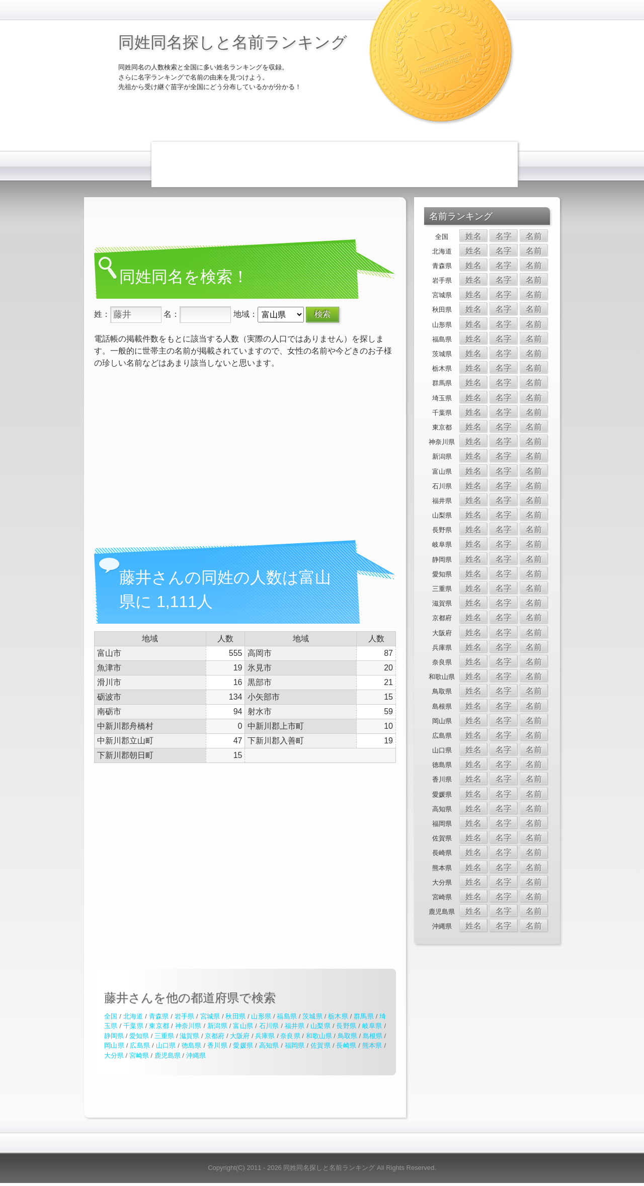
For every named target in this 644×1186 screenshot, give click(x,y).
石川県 (269, 1026)
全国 (110, 1016)
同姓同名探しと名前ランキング (232, 42)
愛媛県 (243, 1045)
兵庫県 (265, 1036)
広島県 (140, 1045)
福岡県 (295, 1045)
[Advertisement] (334, 164)
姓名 (473, 236)
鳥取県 (347, 1036)
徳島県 (192, 1045)
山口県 (166, 1045)
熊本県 (372, 1045)
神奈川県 (188, 1026)
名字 (504, 236)
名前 (534, 236)
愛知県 (139, 1036)
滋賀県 (189, 1036)
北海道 (133, 1016)
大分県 (114, 1055)
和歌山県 (319, 1036)
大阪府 (240, 1036)
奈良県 (290, 1036)
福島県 (287, 1016)
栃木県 (338, 1016)
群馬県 (364, 1016)
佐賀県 (320, 1045)
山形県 (261, 1016)
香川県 (217, 1045)
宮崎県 (139, 1055)
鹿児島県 (167, 1055)
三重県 (164, 1036)
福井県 (295, 1026)
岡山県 (114, 1045)
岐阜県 (372, 1026)
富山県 (243, 1026)
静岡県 (114, 1036)
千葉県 (133, 1026)
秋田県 (235, 1016)
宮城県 (210, 1016)
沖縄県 (196, 1055)
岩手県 (185, 1016)
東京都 (159, 1026)
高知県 (269, 1045)
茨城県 (312, 1016)
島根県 (372, 1036)
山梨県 (320, 1026)
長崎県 (346, 1045)
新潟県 (217, 1026)
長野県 (346, 1026)
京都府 (214, 1036)
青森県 (159, 1016)
